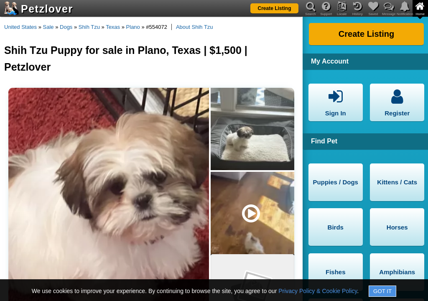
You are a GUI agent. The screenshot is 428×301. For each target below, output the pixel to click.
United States (20, 27)
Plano (133, 27)
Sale (48, 27)
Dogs (66, 27)
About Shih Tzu (194, 27)
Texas (113, 27)
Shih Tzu (89, 27)
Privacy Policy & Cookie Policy (317, 291)
